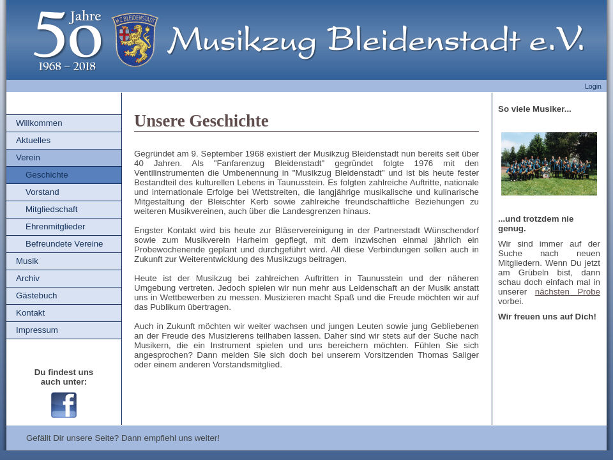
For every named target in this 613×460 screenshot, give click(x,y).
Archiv (28, 278)
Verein (28, 157)
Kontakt (30, 313)
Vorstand (42, 192)
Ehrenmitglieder (55, 226)
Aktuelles (33, 140)
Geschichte (47, 175)
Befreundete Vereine (64, 244)
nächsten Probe (567, 291)
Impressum (37, 330)
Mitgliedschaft (52, 209)
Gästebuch (36, 295)
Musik (27, 261)
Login (593, 86)
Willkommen (39, 123)
